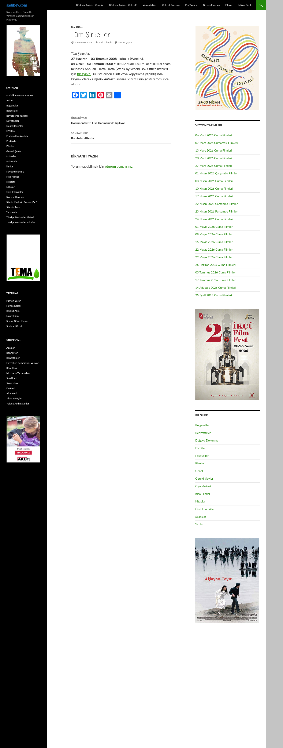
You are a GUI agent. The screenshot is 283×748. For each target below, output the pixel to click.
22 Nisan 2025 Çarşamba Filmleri (216, 204)
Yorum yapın (125, 42)
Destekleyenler (14, 125)
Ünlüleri (10, 388)
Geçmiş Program (211, 5)
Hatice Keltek (13, 305)
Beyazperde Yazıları (17, 115)
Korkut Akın (12, 310)
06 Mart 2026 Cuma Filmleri (213, 135)
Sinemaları (12, 383)
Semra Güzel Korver (17, 321)
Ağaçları (10, 347)
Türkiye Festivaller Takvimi (20, 222)
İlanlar (9, 166)
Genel (199, 471)
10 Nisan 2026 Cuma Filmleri (214, 188)
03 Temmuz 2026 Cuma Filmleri (216, 272)
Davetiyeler (12, 120)
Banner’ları (12, 352)
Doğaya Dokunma (207, 440)
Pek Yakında (191, 5)
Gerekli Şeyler (204, 478)
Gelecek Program (170, 5)
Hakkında (11, 161)
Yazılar (199, 524)
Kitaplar (200, 501)
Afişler (10, 100)
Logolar (10, 186)
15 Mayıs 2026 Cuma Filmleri (214, 242)
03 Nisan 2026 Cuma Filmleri (214, 181)
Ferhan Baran (13, 300)
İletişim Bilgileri (245, 5)
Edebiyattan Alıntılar (17, 136)
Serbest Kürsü (14, 326)
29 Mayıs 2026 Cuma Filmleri (214, 257)
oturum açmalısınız (119, 166)
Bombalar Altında (121, 135)
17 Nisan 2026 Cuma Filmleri (214, 196)
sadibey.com (16, 5)
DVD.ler (200, 448)
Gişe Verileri (203, 486)
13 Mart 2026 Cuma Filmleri (213, 150)
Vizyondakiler (149, 5)
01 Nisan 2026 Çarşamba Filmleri (216, 173)
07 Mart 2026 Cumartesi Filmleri (216, 143)
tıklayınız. (84, 74)
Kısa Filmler (202, 493)
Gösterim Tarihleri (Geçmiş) (89, 5)
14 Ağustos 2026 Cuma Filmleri (215, 287)
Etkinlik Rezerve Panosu (19, 95)
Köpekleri (11, 368)
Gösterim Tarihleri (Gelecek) (123, 5)
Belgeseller (202, 425)
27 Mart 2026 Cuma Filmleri (213, 165)
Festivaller (202, 455)
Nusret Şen (12, 315)
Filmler (228, 5)
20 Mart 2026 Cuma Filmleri (213, 158)
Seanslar (200, 516)
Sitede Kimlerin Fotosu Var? (21, 202)
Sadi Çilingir (105, 42)
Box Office (77, 27)
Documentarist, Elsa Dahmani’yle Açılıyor (121, 120)
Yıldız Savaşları (14, 398)
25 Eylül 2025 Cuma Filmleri (213, 295)
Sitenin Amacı (13, 207)
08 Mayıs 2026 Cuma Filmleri (214, 234)
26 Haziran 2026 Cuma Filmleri (215, 264)
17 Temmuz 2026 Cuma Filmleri (216, 280)
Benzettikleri (203, 433)
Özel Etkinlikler (205, 509)
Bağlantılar (12, 105)
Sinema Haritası (15, 197)
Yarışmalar (12, 212)
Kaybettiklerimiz (15, 171)
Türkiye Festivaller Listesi (20, 217)
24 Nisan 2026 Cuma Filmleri (214, 219)
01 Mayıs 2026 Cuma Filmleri (214, 226)
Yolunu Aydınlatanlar (17, 403)
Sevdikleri (11, 378)
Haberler (11, 156)
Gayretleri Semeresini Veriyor (22, 362)
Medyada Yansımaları (18, 373)
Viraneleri (11, 393)
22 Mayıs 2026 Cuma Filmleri (214, 249)
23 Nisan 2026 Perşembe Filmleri (216, 211)
